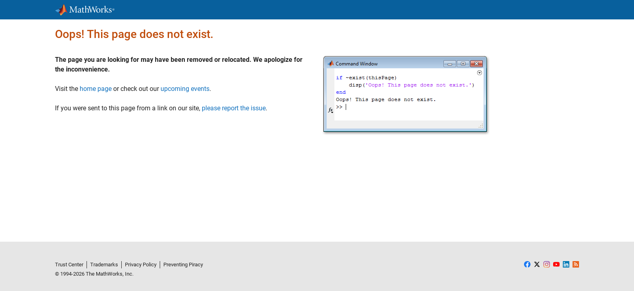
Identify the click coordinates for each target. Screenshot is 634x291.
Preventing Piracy (183, 264)
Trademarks (104, 264)
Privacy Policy (140, 264)
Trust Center (69, 264)
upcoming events (185, 89)
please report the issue (234, 108)
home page (96, 89)
